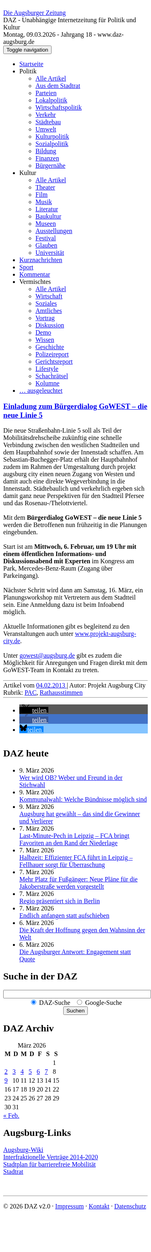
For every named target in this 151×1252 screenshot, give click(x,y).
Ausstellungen (53, 230)
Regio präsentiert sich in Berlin (59, 901)
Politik (28, 71)
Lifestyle (46, 368)
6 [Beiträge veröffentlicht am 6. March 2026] (38, 1071)
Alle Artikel (50, 78)
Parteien (45, 93)
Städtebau (48, 122)
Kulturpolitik (52, 136)
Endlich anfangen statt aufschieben (64, 915)
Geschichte (49, 347)
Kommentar (34, 274)
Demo (43, 332)
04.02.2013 (51, 685)
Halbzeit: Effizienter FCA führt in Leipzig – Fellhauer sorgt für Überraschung (75, 861)
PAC (31, 692)
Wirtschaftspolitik (58, 107)
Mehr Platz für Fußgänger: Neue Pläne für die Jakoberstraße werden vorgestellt (78, 883)
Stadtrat (13, 1171)
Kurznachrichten (40, 259)
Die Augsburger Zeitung (34, 12)
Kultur (27, 172)
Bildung (45, 151)
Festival (45, 238)
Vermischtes (35, 281)
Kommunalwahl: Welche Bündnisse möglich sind (83, 799)
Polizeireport (52, 354)
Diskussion (49, 325)
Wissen (44, 339)
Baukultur (48, 216)
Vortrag (45, 318)
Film (41, 194)
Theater (45, 187)
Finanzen (47, 158)
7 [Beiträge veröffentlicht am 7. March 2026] (46, 1071)
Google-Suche (103, 1002)
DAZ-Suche (54, 1002)
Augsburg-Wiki (23, 1149)
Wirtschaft (48, 296)
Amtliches (48, 310)
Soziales (46, 303)
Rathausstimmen (61, 692)
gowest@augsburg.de (47, 655)
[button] (33, 710)
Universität (49, 252)
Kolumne (47, 383)
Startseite (31, 63)
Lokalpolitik (51, 100)
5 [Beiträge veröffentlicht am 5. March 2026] (30, 1071)
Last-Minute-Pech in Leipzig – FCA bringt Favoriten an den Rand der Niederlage (74, 839)
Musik (43, 201)
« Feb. (11, 1115)
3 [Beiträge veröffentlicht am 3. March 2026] (14, 1071)
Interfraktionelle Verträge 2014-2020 (50, 1157)
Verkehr (45, 114)
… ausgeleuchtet (40, 390)
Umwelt (45, 129)
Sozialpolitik (51, 143)
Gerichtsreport (53, 361)
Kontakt (99, 1206)
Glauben (46, 245)
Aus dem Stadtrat (57, 85)
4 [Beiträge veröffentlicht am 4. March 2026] (22, 1071)
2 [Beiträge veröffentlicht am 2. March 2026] (6, 1071)
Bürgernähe (50, 165)
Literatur (46, 209)
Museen (45, 223)
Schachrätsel (51, 376)
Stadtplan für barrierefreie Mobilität (49, 1164)
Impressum (69, 1206)
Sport (26, 267)
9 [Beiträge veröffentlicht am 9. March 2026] (6, 1080)
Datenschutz (130, 1206)
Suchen (75, 1011)
